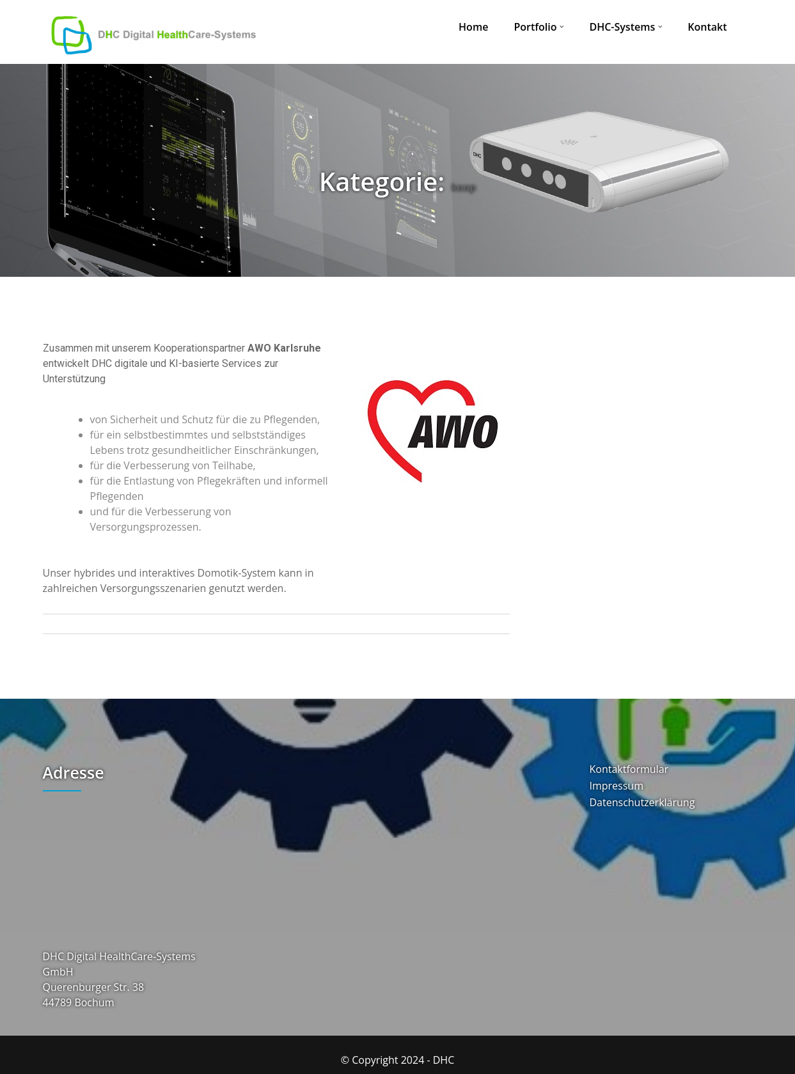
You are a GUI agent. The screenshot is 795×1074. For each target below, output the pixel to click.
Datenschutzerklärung (642, 802)
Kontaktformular (629, 769)
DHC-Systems (622, 27)
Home (473, 27)
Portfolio (535, 27)
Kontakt (707, 27)
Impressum (616, 786)
